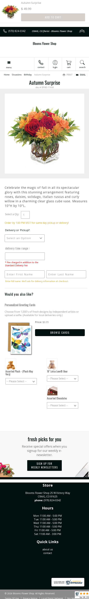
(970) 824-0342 (16, 31)
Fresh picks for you (44, 446)
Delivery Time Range (17, 248)
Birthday (28, 74)
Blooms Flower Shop (44, 43)
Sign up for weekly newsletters (44, 465)
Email (81, 74)
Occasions (17, 74)
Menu (9, 67)
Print (68, 74)
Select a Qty (12, 214)
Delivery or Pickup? (17, 230)
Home (7, 74)
